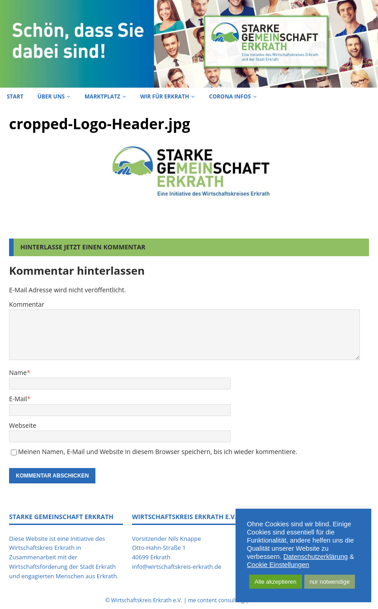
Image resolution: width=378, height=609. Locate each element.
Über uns (51, 96)
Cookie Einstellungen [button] (278, 564)
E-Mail (18, 398)
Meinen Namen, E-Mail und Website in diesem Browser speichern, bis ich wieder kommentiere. (157, 451)
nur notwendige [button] (330, 581)
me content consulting (216, 600)
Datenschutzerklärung (316, 556)
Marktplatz (102, 96)
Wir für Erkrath (164, 96)
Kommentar (26, 304)
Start (15, 96)
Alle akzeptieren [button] (276, 581)
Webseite (22, 425)
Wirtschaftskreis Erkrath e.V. (146, 600)
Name (18, 372)
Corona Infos (229, 96)
